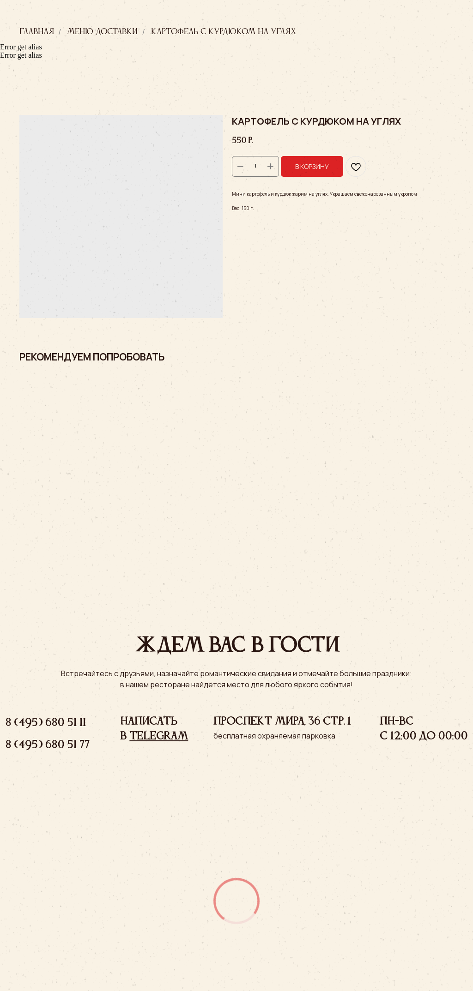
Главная (36, 32)
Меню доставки (102, 32)
